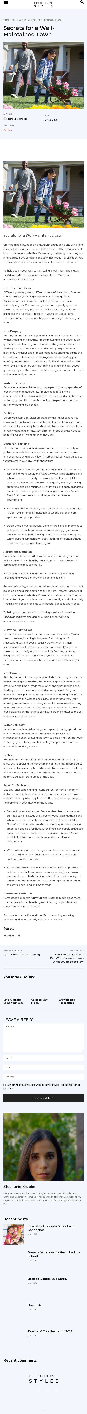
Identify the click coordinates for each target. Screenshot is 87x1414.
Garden (22, 19)
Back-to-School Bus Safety (47, 1278)
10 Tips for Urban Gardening (21, 954)
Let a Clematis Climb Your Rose (13, 1001)
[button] (82, 4)
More (14, 19)
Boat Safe (35, 1305)
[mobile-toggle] (5, 4)
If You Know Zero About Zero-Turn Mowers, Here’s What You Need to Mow (67, 958)
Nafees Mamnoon (17, 118)
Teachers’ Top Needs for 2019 (50, 1331)
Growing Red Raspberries (67, 1001)
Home (6, 19)
